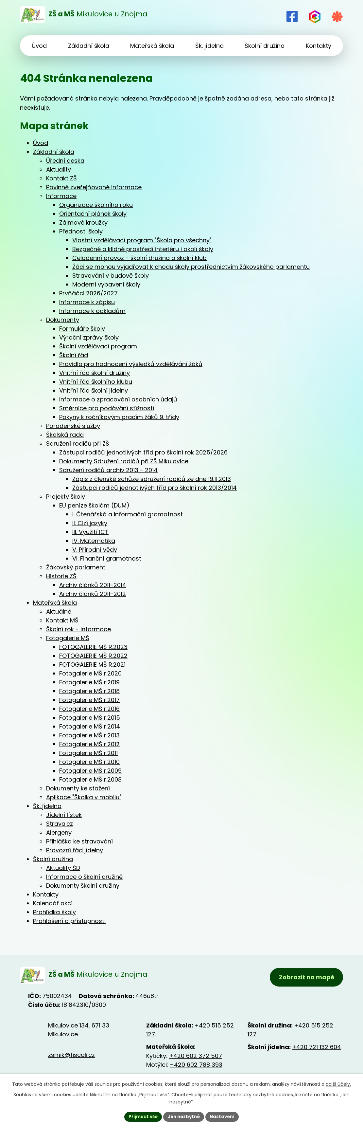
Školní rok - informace (78, 629)
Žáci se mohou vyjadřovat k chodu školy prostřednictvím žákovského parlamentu (191, 267)
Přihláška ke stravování (79, 841)
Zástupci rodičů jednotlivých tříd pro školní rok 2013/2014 (154, 488)
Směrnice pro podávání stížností (106, 408)
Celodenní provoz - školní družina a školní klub (139, 258)
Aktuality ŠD (63, 868)
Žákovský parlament (75, 567)
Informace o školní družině (84, 877)
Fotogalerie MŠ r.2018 (89, 691)
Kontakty (46, 894)
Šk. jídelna (47, 806)
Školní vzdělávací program (98, 346)
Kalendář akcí (53, 903)
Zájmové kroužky (83, 222)
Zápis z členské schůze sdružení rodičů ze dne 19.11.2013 (151, 479)
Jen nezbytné (184, 1116)
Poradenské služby (73, 426)
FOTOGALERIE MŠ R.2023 (93, 647)
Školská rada (65, 435)
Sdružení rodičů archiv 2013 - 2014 (108, 470)
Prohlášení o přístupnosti (69, 921)
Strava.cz (59, 824)
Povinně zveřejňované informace (94, 187)
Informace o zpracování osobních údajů (118, 399)
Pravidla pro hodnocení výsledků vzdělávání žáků (130, 364)
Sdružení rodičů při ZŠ (77, 443)
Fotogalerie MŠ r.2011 (88, 753)
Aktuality (58, 169)
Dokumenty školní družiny (82, 885)
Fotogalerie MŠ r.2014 (89, 726)
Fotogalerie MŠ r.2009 (90, 771)
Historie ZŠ (61, 576)
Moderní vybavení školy (106, 284)
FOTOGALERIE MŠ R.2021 (92, 664)
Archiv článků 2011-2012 (92, 594)
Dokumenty (62, 320)
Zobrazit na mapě (305, 979)
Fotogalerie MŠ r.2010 (89, 762)
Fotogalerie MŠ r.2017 (89, 700)
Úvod (40, 143)
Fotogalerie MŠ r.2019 (89, 682)
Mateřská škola (55, 603)
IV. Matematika (93, 541)
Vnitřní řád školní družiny (94, 373)
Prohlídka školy (54, 912)
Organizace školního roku (96, 205)
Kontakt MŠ (62, 620)
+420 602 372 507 (195, 1058)
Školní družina (53, 859)
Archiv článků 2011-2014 (92, 585)
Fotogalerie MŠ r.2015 (89, 717)
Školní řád (73, 355)
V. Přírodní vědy (94, 550)
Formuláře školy (82, 328)
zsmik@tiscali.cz (71, 1057)
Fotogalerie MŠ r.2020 (90, 673)
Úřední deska (65, 161)
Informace (61, 196)
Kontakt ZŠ (61, 178)
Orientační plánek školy (93, 214)
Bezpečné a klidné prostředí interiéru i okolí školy (142, 249)
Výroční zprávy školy (89, 337)
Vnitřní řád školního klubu (95, 382)
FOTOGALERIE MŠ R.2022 (93, 656)
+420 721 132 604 (316, 1049)
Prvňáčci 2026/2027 (88, 293)
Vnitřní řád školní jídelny (93, 390)
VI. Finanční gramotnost (106, 558)
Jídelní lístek (64, 815)
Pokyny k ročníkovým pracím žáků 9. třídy (119, 417)
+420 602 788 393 (196, 1067)
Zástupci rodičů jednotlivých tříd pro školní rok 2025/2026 (143, 452)
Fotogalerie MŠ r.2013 (89, 735)
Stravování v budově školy (110, 275)
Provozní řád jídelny (74, 850)
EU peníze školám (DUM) (94, 505)
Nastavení (225, 1116)
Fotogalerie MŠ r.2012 (89, 744)
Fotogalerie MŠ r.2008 (90, 779)
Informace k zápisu (87, 302)
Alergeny (59, 832)
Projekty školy (65, 496)
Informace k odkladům (92, 311)
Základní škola (53, 152)
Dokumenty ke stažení (78, 788)
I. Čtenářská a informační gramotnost (127, 514)
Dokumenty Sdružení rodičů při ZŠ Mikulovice (123, 461)
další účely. (338, 1083)
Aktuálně (58, 611)
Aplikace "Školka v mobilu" (83, 797)
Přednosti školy (81, 231)
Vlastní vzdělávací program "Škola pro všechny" (142, 240)
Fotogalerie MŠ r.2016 (89, 709)
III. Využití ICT (90, 532)
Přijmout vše (140, 1116)
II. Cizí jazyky (89, 523)
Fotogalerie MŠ (67, 638)
